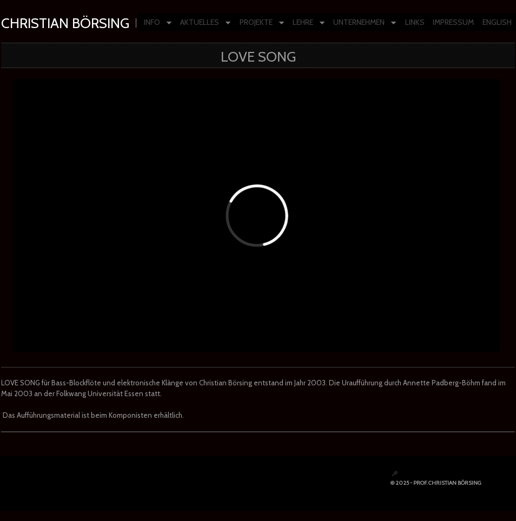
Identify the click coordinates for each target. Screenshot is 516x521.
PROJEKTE (259, 23)
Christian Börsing (65, 23)
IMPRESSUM (453, 22)
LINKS (415, 22)
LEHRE (306, 23)
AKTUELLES (202, 23)
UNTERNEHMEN (362, 23)
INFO (154, 23)
